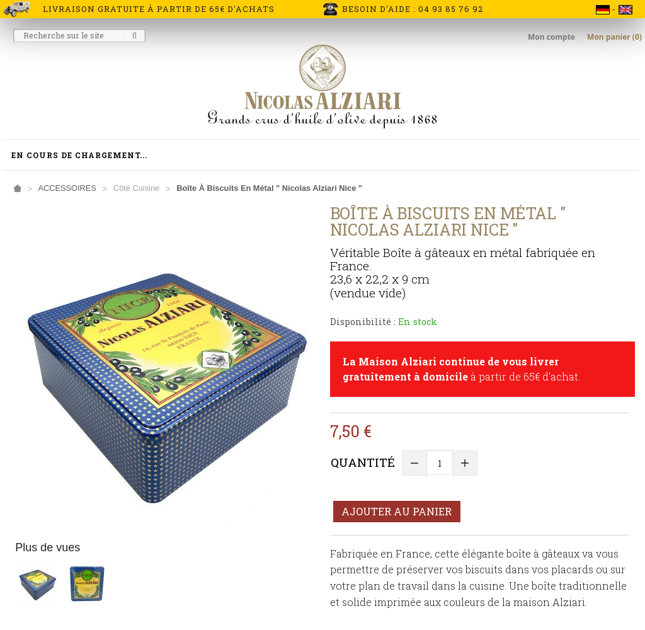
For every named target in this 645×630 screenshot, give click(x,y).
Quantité (363, 462)
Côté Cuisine (136, 188)
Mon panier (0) (614, 37)
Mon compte (552, 37)
